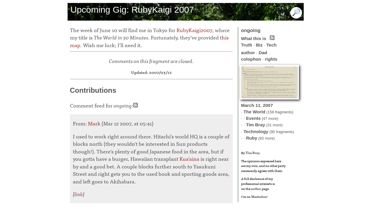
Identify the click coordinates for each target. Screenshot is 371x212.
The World (254, 111)
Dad (263, 52)
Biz (259, 44)
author (248, 52)
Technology (255, 131)
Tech (272, 44)
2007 (268, 105)
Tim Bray (255, 124)
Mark (94, 123)
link (78, 194)
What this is (253, 38)
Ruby (251, 137)
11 (257, 105)
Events (253, 118)
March (247, 105)
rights (271, 59)
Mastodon (259, 196)
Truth (246, 44)
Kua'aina (189, 158)
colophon (251, 59)
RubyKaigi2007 (194, 30)
